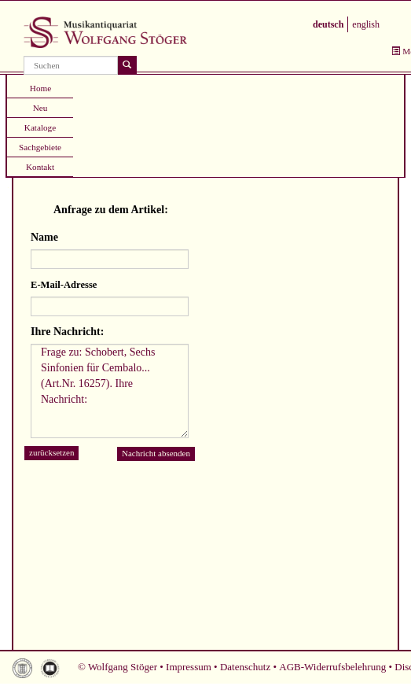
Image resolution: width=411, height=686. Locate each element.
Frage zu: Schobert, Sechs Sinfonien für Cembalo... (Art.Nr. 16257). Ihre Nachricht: (110, 391)
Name (44, 237)
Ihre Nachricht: (67, 331)
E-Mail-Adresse (64, 284)
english (366, 24)
